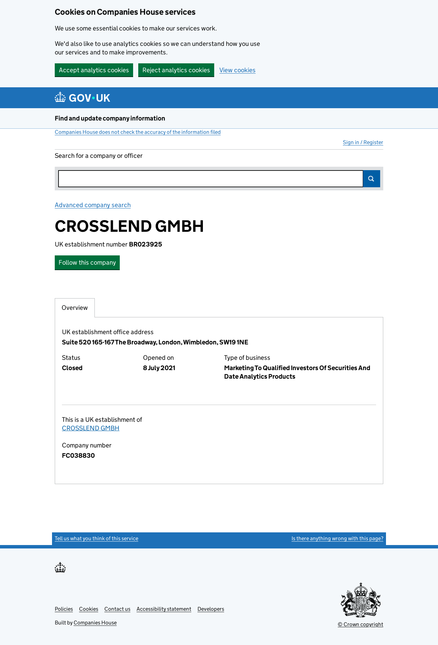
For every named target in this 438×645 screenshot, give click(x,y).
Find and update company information (110, 118)
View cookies (237, 70)
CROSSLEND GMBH (90, 428)
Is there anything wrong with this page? (337, 538)
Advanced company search (93, 205)
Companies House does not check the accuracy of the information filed (138, 132)
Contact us (117, 609)
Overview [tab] (75, 307)
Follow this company (87, 262)
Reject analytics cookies (176, 70)
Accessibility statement (164, 609)
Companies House (95, 622)
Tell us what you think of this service (96, 538)
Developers (210, 609)
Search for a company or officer (99, 156)
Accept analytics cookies (94, 70)
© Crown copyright (360, 624)
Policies (64, 609)
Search (371, 178)
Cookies (88, 609)
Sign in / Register (363, 142)
